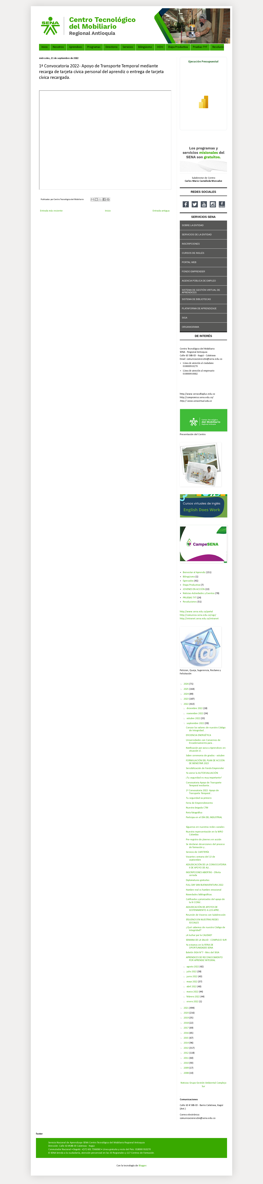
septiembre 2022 (196, 723)
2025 (186, 689)
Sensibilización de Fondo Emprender (205, 768)
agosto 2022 (193, 967)
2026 (186, 684)
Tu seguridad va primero (198, 798)
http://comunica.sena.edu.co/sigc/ (198, 615)
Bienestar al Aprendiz (194, 572)
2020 (186, 1013)
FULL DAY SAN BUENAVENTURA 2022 (204, 885)
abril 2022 (192, 986)
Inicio (45, 47)
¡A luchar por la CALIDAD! (199, 935)
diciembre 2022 (195, 708)
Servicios (128, 47)
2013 (186, 1048)
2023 (186, 699)
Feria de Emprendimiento (199, 803)
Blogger (142, 1165)
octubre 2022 (194, 718)
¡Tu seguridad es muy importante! (204, 778)
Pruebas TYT (200, 47)
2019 (186, 1018)
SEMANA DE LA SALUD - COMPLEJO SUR (206, 940)
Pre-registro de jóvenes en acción (203, 839)
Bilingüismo (145, 47)
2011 (186, 1058)
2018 (186, 1023)
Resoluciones (220, 47)
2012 (186, 1053)
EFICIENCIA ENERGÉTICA (198, 735)
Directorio (112, 47)
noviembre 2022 (195, 713)
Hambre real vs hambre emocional (203, 890)
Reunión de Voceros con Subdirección (206, 915)
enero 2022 (193, 1001)
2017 (186, 1028)
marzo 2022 (193, 992)
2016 (186, 1033)
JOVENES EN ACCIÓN (194, 589)
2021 (186, 1008)
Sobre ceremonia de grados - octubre (205, 755)
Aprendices (75, 47)
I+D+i (160, 47)
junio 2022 (192, 976)
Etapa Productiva (178, 47)
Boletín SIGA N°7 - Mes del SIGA (202, 952)
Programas (93, 47)
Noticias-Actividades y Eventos (199, 593)
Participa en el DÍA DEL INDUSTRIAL (204, 817)
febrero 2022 (193, 996)
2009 (186, 1068)
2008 (186, 1073)
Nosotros (58, 47)
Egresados (188, 581)
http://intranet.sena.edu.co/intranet (199, 618)
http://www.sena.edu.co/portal (196, 611)
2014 (186, 1043)
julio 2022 (192, 971)
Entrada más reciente (51, 211)
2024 (186, 694)
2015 (186, 1038)
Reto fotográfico (194, 813)
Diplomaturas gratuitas (197, 880)
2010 (186, 1063)
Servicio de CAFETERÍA (197, 852)
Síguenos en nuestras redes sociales (205, 827)
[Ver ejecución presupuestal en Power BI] (203, 93)
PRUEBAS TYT (189, 598)
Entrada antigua (161, 211)
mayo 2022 (192, 982)
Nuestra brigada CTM (197, 808)
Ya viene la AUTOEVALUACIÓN (202, 773)
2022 (186, 704)
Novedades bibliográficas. (199, 894)
